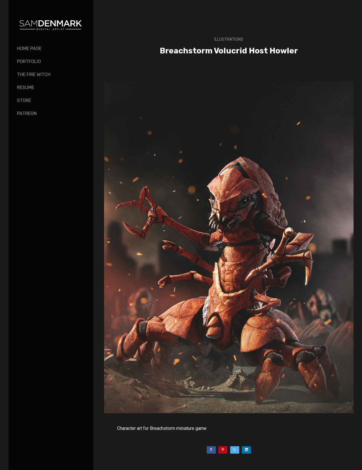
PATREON (27, 113)
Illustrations (228, 39)
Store (24, 100)
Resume (25, 87)
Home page (29, 48)
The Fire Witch (34, 74)
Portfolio (29, 61)
